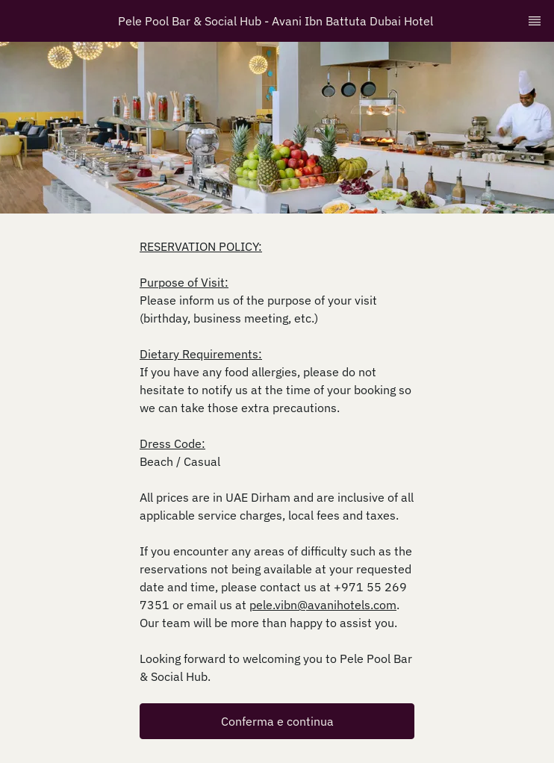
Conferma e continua (277, 721)
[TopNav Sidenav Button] (534, 20)
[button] (277, 721)
